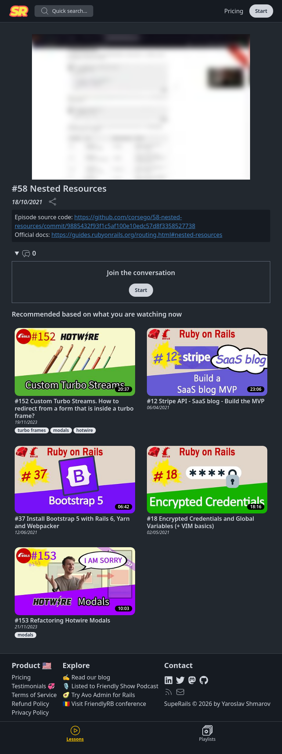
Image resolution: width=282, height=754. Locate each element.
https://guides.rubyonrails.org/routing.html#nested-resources (136, 235)
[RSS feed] (168, 692)
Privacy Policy (30, 712)
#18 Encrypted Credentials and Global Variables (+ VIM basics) (200, 522)
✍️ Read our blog (86, 677)
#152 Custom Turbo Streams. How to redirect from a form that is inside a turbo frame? (74, 408)
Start (261, 10)
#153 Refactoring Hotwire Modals (62, 620)
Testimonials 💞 (33, 686)
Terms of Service (34, 695)
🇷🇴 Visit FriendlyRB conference (104, 704)
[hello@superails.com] (180, 692)
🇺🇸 (46, 665)
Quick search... (63, 11)
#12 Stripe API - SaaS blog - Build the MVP (205, 401)
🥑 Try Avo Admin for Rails (98, 695)
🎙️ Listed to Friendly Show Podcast (110, 686)
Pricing (233, 11)
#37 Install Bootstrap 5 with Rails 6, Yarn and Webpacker (72, 522)
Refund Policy (30, 704)
